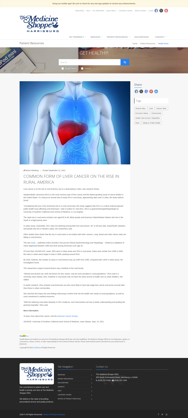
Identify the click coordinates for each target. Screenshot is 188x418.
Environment (156, 113)
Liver (151, 108)
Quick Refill (111, 11)
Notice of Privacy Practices (69, 399)
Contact (159, 37)
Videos (86, 68)
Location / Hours (125, 11)
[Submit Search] (125, 62)
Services (95, 37)
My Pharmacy (76, 37)
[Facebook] (158, 414)
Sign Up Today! (140, 11)
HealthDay (37, 347)
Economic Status (142, 113)
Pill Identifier (98, 11)
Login (151, 11)
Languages (79, 11)
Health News (69, 68)
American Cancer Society (67, 316)
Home (135, 44)
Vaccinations (141, 37)
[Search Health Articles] (90, 62)
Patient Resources (117, 37)
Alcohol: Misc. (141, 108)
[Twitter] (162, 414)
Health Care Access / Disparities (148, 118)
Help (88, 11)
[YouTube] (167, 414)
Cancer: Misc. (161, 108)
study (33, 243)
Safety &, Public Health (151, 123)
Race (137, 123)
